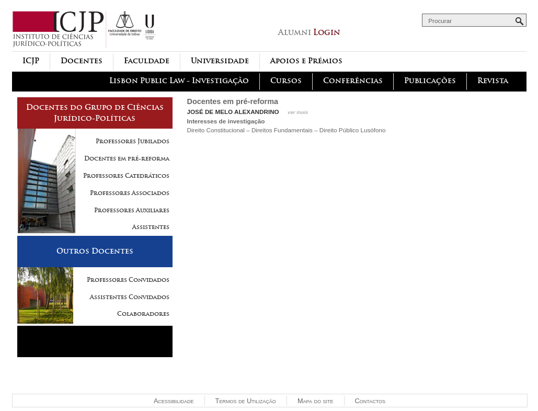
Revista (492, 80)
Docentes (81, 60)
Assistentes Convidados (129, 297)
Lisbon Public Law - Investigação (179, 80)
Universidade (220, 60)
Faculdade (146, 60)
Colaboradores (143, 313)
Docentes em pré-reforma (126, 158)
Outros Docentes (94, 251)
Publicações (430, 80)
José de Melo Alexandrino (233, 111)
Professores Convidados (128, 279)
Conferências (353, 80)
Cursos (286, 80)
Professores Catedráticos (126, 175)
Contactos (370, 401)
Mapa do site (315, 401)
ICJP (30, 60)
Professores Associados (129, 193)
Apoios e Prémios (306, 60)
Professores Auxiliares (131, 210)
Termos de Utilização (245, 401)
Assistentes (150, 227)
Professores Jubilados (132, 141)
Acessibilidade (174, 401)
